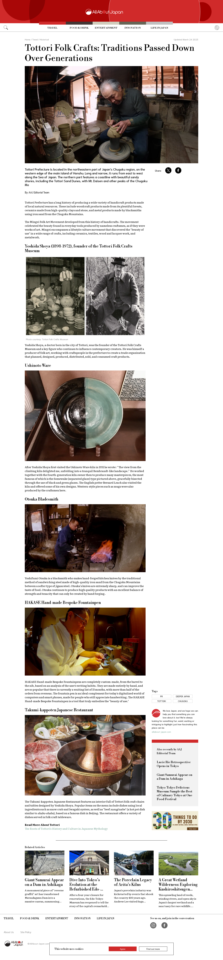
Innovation (133, 27)
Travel (52, 27)
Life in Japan (159, 27)
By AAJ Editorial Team (37, 192)
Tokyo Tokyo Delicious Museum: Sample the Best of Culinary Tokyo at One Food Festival (174, 793)
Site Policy (25, 932)
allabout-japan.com (161, 731)
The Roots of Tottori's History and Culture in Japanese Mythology (66, 828)
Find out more (153, 948)
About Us (9, 932)
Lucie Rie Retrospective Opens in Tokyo (174, 764)
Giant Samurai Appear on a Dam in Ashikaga (174, 777)
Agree (122, 948)
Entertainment (106, 27)
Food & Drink (79, 27)
